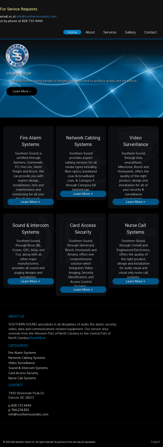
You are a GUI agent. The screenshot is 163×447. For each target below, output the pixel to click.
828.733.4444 (20, 405)
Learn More (30, 201)
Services (110, 32)
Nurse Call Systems (22, 378)
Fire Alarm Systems (22, 353)
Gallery (130, 32)
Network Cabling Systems (26, 358)
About (90, 32)
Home (72, 32)
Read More (38, 338)
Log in (155, 442)
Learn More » (22, 91)
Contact (150, 32)
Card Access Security (23, 373)
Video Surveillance (21, 363)
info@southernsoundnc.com (36, 16)
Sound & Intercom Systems (28, 368)
